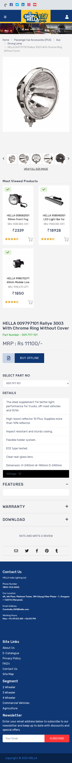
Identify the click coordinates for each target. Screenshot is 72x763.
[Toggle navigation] (5, 17)
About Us (9, 647)
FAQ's (6, 663)
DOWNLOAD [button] (14, 519)
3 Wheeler (9, 692)
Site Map (8, 674)
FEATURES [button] (13, 484)
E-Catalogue (11, 653)
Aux (58, 40)
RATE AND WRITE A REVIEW (36, 535)
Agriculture (10, 708)
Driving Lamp (15, 43)
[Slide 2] (39, 29)
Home (6, 40)
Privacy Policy (12, 658)
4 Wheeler (9, 697)
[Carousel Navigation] (36, 159)
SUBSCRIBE (57, 738)
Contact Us (10, 669)
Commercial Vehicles (16, 703)
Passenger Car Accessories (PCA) (32, 40)
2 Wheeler (9, 687)
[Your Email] (24, 738)
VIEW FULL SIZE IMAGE (36, 169)
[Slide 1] (32, 29)
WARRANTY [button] (14, 506)
